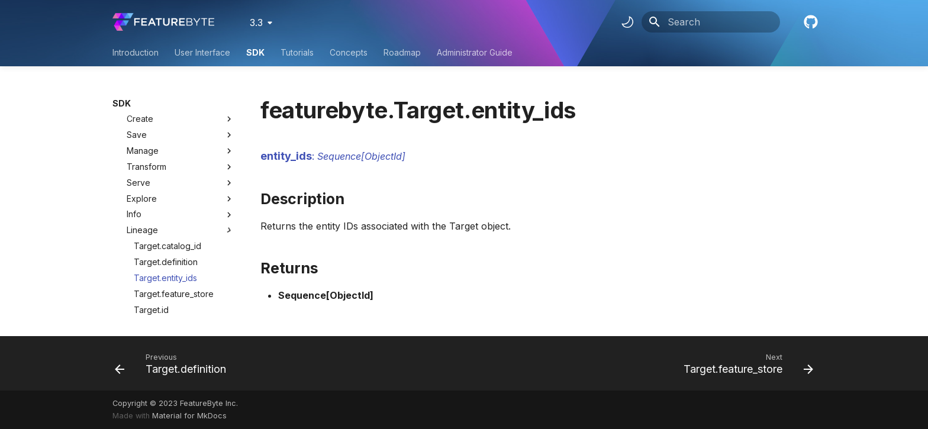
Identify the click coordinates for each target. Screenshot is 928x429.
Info (180, 151)
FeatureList (141, 311)
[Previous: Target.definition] (173, 363)
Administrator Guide (475, 52)
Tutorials (297, 52)
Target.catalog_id (167, 183)
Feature (134, 279)
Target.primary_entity (174, 263)
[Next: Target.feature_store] (745, 363)
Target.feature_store (174, 231)
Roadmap (402, 52)
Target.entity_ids (165, 215)
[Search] (711, 22)
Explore (180, 136)
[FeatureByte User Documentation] (163, 22)
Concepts (349, 52)
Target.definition (166, 199)
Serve (180, 120)
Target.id (151, 247)
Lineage (180, 167)
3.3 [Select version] (256, 22)
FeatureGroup (146, 295)
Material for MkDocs (189, 415)
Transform (180, 104)
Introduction (135, 52)
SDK (255, 52)
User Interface (202, 52)
